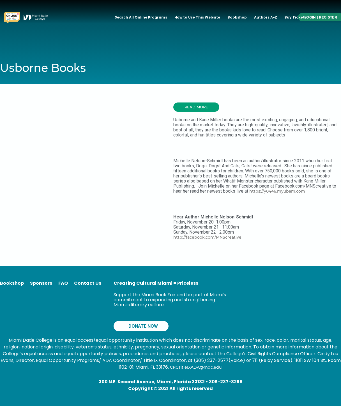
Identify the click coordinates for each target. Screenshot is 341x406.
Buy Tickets (295, 17)
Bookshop (237, 17)
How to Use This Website (197, 17)
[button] (196, 107)
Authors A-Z (265, 17)
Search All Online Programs (141, 17)
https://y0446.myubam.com (277, 191)
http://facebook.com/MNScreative (207, 237)
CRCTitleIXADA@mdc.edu (196, 367)
